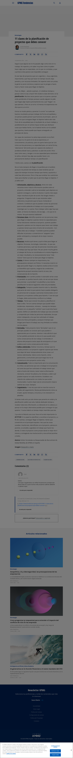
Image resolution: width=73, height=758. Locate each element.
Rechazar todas (55, 751)
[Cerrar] (71, 750)
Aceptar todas (55, 754)
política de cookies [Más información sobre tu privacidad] (11, 753)
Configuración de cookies (55, 746)
